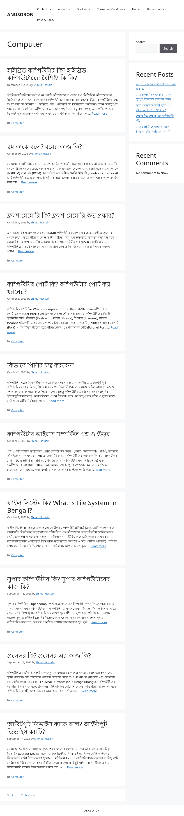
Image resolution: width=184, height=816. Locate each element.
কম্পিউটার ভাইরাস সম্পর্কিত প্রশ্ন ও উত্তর (58, 434)
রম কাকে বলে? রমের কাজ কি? (44, 146)
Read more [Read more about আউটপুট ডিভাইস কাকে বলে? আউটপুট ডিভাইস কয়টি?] (75, 767)
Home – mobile (156, 9)
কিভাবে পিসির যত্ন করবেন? (41, 365)
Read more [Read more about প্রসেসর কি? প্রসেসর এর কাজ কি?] (89, 691)
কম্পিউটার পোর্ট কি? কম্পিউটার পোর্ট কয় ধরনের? (58, 288)
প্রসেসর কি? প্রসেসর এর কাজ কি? (49, 655)
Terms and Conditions (111, 9)
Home (136, 9)
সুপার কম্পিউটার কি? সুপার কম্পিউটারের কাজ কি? (58, 583)
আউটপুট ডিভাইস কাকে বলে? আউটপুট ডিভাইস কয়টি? (57, 728)
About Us (64, 9)
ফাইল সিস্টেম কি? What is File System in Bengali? (62, 506)
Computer (17, 123)
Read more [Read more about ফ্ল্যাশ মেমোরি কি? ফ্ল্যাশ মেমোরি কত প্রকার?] (26, 251)
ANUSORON (20, 14)
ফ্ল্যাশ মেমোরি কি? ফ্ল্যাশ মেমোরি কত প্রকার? (60, 215)
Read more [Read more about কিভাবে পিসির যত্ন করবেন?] (56, 401)
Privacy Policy (45, 20)
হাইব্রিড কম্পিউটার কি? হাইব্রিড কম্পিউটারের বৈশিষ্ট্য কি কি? (46, 74)
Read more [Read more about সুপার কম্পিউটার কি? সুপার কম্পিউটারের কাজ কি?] (99, 622)
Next (30, 795)
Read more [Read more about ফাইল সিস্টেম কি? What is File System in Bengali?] (98, 546)
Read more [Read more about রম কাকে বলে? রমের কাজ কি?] (29, 182)
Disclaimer (83, 9)
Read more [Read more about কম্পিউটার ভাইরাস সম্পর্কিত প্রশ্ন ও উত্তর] (103, 470)
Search (141, 42)
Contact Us (44, 9)
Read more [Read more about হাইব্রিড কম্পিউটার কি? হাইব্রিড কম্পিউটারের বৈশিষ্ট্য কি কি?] (99, 113)
